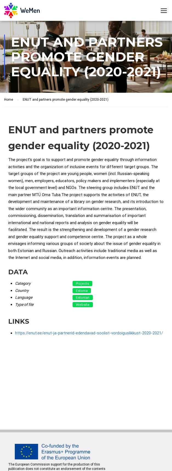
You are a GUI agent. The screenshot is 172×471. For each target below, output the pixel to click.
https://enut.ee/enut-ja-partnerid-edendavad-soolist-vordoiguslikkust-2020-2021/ (89, 333)
